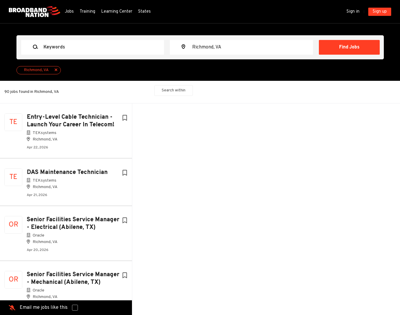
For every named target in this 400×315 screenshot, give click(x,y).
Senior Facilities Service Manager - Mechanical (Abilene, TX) (73, 278)
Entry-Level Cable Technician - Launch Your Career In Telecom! (70, 121)
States (144, 11)
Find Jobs (349, 47)
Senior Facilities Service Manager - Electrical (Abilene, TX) (73, 223)
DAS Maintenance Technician (67, 172)
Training (87, 11)
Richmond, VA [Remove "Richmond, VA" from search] (36, 70)
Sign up (380, 11)
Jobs (69, 11)
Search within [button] (173, 90)
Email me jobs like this (44, 308)
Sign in (353, 11)
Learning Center (116, 11)
